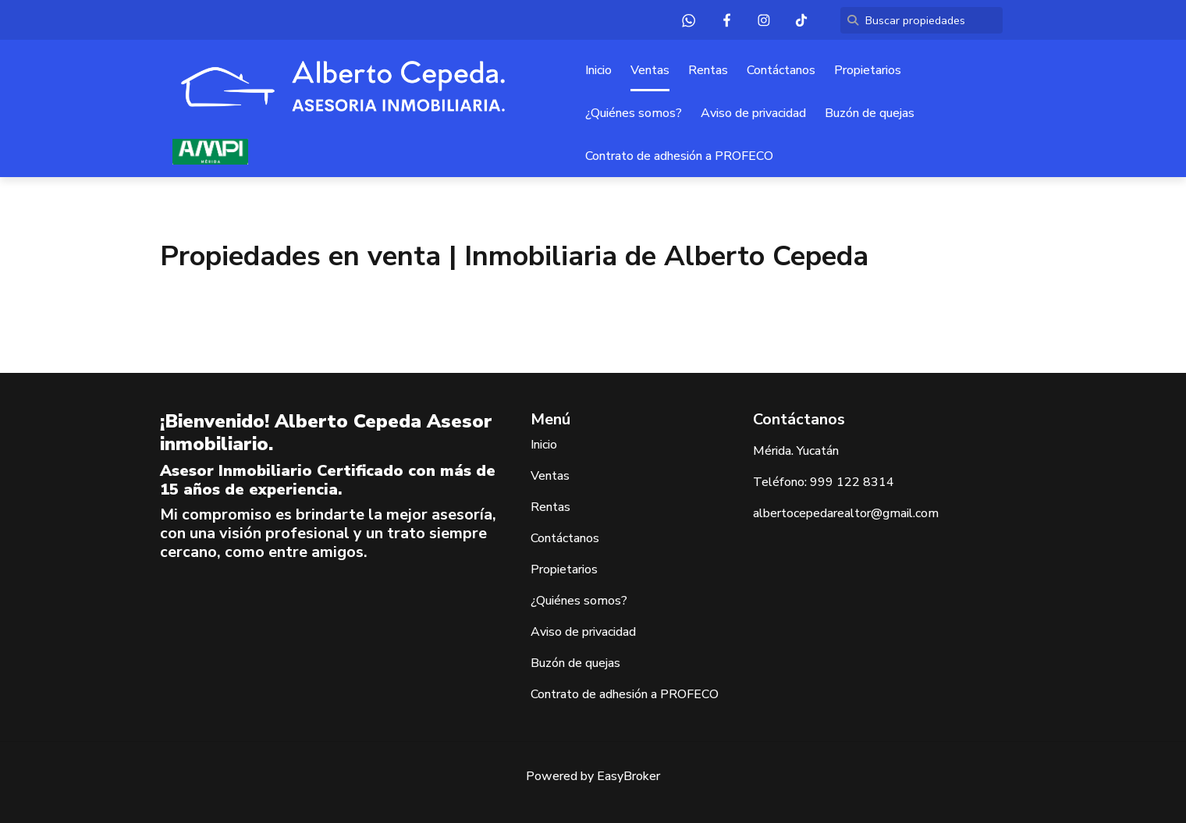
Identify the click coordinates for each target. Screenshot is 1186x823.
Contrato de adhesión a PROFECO (679, 156)
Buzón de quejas (869, 113)
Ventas (649, 70)
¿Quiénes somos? (633, 113)
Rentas (708, 70)
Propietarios (867, 70)
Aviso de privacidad (753, 113)
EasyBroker (628, 776)
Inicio (598, 70)
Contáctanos (781, 70)
